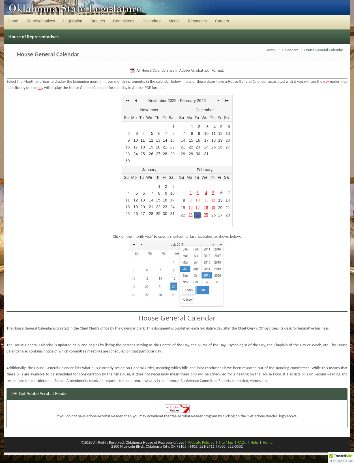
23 (127, 154)
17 (135, 147)
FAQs (242, 442)
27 (158, 154)
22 (172, 147)
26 (151, 154)
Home (270, 50)
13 (158, 140)
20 (158, 147)
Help (254, 442)
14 (165, 140)
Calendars (290, 50)
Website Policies (201, 442)
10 (135, 140)
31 (206, 154)
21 (165, 147)
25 (142, 154)
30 (127, 160)
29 (172, 154)
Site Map (226, 442)
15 (172, 140)
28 (165, 154)
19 (151, 147)
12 (151, 140)
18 (142, 147)
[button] (341, 457)
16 (127, 147)
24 (135, 154)
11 (142, 140)
